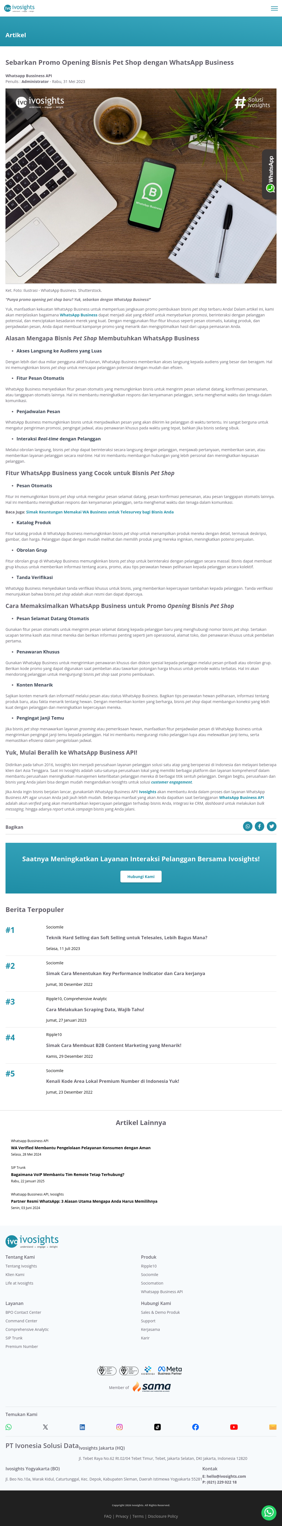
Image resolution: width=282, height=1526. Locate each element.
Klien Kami (15, 1274)
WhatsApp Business (78, 314)
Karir (145, 1338)
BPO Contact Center (23, 1312)
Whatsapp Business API (162, 1291)
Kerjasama (150, 1329)
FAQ (108, 1516)
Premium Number (22, 1346)
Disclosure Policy (163, 1516)
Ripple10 (149, 1266)
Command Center (21, 1320)
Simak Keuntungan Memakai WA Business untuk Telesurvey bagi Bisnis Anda (100, 512)
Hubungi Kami (141, 876)
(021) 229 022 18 (222, 1482)
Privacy (122, 1516)
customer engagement (171, 782)
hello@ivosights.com (226, 1476)
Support (148, 1320)
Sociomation (152, 1283)
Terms (138, 1516)
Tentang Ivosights (21, 1266)
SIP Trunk (14, 1338)
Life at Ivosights (19, 1283)
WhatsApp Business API (241, 797)
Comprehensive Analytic (27, 1329)
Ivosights (147, 791)
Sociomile (149, 1274)
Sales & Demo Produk (160, 1312)
